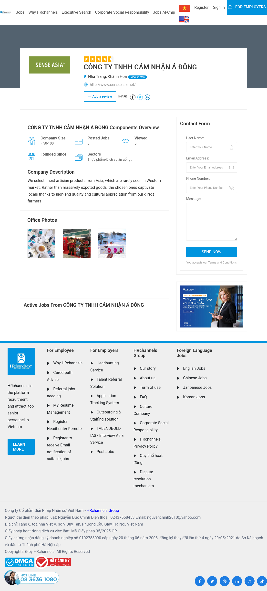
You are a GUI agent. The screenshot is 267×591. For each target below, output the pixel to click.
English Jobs (194, 368)
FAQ (143, 397)
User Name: (195, 138)
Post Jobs (105, 451)
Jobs (20, 12)
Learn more (19, 447)
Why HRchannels (43, 12)
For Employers (104, 350)
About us (147, 378)
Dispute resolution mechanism (144, 479)
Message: (193, 199)
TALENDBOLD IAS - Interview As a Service (107, 435)
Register (201, 7)
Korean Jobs (194, 397)
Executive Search (76, 12)
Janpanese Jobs (197, 387)
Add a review (100, 96)
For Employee (60, 350)
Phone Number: (198, 178)
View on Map (137, 77)
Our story (148, 368)
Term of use (150, 387)
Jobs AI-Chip (164, 12)
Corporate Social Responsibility (122, 12)
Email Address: (197, 158)
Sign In (219, 7)
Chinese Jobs (194, 378)
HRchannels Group (145, 353)
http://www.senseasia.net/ (113, 84)
